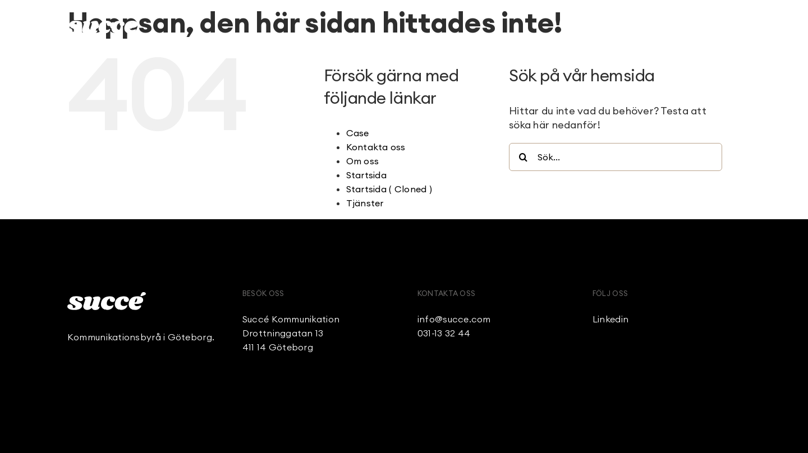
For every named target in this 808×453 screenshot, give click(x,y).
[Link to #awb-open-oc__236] (734, 26)
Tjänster (365, 203)
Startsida (366, 175)
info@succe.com (454, 319)
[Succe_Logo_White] (106, 296)
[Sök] (523, 157)
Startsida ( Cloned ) (389, 189)
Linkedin (610, 319)
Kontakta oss (376, 146)
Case (357, 132)
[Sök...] (615, 157)
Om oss (362, 161)
